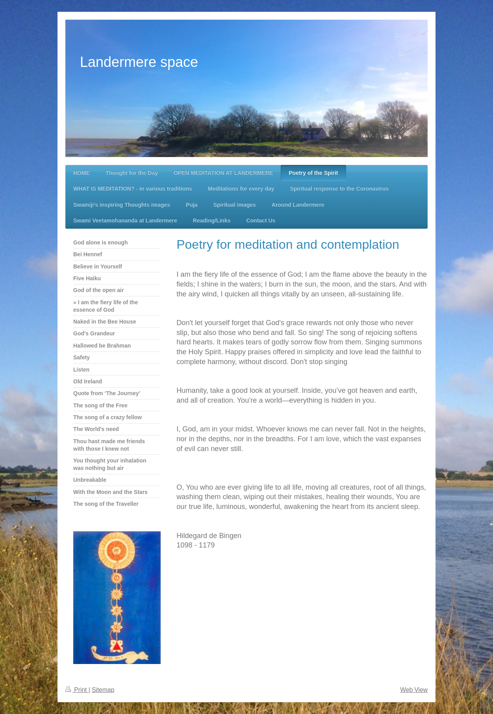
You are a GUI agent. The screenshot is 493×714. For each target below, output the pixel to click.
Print (77, 689)
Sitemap (103, 689)
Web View (414, 689)
